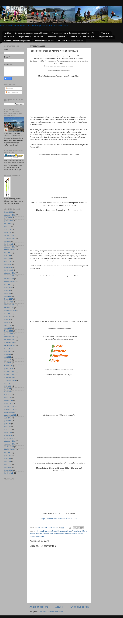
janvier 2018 (8, 270)
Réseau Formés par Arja (44, 41)
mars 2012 (8, 467)
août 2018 (7, 253)
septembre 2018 (10, 250)
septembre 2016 (10, 311)
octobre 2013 (9, 412)
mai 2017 (7, 293)
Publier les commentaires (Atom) (51, 612)
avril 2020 (7, 229)
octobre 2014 (9, 377)
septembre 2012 (10, 450)
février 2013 (8, 435)
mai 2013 (7, 427)
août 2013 (7, 418)
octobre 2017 (9, 279)
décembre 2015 (10, 337)
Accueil (59, 607)
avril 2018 (7, 261)
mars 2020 (8, 232)
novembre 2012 (10, 444)
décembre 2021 (10, 215)
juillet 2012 (8, 455)
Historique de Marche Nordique (81, 37)
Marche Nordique (71, 534)
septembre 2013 (10, 415)
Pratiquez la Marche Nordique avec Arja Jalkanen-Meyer (74, 33)
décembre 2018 (10, 247)
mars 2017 (8, 296)
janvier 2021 (8, 221)
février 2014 (8, 400)
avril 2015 (7, 360)
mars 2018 (8, 264)
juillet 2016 (8, 316)
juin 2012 (7, 458)
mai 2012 (7, 461)
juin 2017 (7, 290)
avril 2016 (7, 325)
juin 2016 (7, 319)
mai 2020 (7, 227)
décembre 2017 (10, 273)
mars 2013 (8, 432)
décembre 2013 (10, 406)
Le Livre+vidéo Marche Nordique (71, 41)
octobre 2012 (9, 447)
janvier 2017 (8, 302)
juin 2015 (7, 354)
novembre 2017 (10, 276)
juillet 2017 (8, 287)
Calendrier (105, 33)
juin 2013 (7, 424)
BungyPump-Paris (105, 37)
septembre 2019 (10, 238)
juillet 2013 (8, 421)
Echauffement (48, 534)
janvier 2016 (8, 334)
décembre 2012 (10, 441)
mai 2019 (7, 241)
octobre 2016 (9, 308)
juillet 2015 (8, 351)
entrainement (59, 534)
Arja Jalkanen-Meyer (79, 531)
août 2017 (7, 285)
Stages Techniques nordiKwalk (30, 37)
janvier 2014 (8, 403)
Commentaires (12, 92)
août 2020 (7, 224)
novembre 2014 (10, 374)
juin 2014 (7, 389)
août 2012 (7, 453)
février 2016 (8, 331)
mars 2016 (8, 328)
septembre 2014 (10, 380)
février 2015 (8, 366)
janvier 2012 (8, 473)
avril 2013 (7, 429)
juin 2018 (7, 255)
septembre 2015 (10, 345)
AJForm (68, 531)
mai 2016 (7, 322)
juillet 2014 (8, 386)
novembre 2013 (10, 409)
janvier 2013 (8, 438)
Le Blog (8, 33)
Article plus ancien (79, 607)
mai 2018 (7, 258)
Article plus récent (39, 607)
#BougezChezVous (43, 531)
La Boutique (9, 37)
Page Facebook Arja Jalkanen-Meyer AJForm (59, 519)
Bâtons (32, 534)
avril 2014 (7, 395)
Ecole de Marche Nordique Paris (17, 41)
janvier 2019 (8, 244)
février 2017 (8, 299)
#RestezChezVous (58, 531)
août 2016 (7, 313)
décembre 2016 (10, 305)
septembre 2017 (10, 282)
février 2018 (8, 267)
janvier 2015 (8, 369)
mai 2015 (7, 357)
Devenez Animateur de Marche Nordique (31, 33)
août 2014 (7, 383)
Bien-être (39, 534)
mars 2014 (8, 397)
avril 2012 (7, 464)
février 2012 (8, 470)
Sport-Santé (40, 536)
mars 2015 (8, 363)
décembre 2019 (10, 235)
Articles (9, 88)
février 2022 (8, 212)
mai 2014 (7, 392)
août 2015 (7, 348)
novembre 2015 (10, 340)
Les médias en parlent (56, 37)
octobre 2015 (9, 342)
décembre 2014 (10, 371)
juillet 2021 (8, 218)
